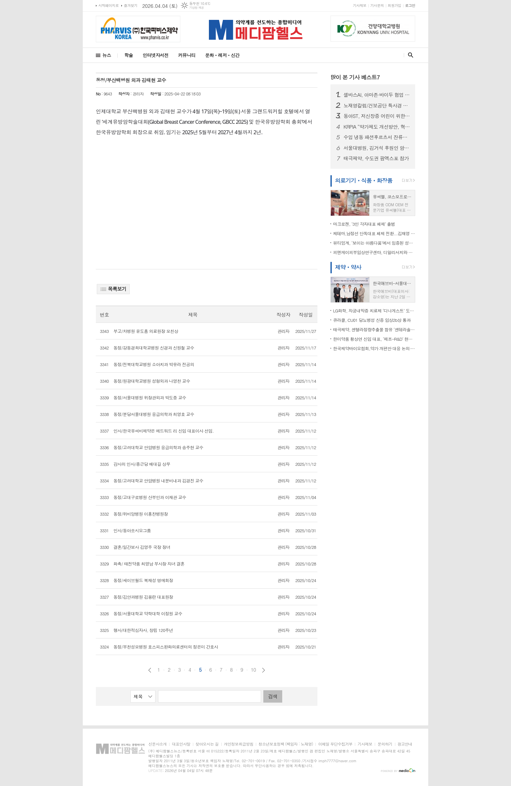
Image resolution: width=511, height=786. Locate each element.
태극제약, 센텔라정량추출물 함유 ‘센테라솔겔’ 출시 (374, 329)
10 (253, 669)
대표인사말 (181, 744)
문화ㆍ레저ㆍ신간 (222, 55)
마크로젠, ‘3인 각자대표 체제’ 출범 (364, 224)
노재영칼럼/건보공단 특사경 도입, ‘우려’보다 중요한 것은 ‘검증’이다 (376, 105)
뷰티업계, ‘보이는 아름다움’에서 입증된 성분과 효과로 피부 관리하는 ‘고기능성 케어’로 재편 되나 (374, 243)
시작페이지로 (108, 5)
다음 (263, 670)
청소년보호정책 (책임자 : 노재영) (285, 744)
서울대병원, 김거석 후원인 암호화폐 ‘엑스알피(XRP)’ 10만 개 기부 (376, 148)
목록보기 (113, 288)
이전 (149, 670)
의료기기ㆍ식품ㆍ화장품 (363, 180)
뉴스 (106, 55)
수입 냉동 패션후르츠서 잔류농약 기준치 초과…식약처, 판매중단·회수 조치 (376, 137)
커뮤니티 (187, 55)
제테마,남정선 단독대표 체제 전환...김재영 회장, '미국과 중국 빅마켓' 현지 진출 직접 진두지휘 (374, 233)
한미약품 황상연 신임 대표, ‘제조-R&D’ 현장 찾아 (374, 339)
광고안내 (405, 744)
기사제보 (359, 5)
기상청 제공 (196, 8)
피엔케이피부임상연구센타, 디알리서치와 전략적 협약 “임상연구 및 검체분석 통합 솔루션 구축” (374, 252)
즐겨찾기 (130, 5)
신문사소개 (157, 744)
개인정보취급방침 (238, 744)
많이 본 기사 (355, 77)
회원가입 (394, 5)
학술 (128, 55)
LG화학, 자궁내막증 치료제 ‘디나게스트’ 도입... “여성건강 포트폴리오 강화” (374, 310)
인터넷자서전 (155, 55)
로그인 (410, 5)
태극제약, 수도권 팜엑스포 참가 (376, 158)
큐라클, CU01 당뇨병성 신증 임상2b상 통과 (372, 320)
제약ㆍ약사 (348, 267)
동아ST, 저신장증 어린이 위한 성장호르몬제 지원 (376, 116)
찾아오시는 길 (207, 744)
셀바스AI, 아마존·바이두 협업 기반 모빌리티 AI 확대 (376, 95)
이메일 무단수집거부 (335, 744)
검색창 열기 (409, 55)
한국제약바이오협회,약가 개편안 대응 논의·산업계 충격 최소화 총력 (374, 348)
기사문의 (377, 5)
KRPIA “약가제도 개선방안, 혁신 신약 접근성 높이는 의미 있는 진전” (376, 126)
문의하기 (384, 744)
